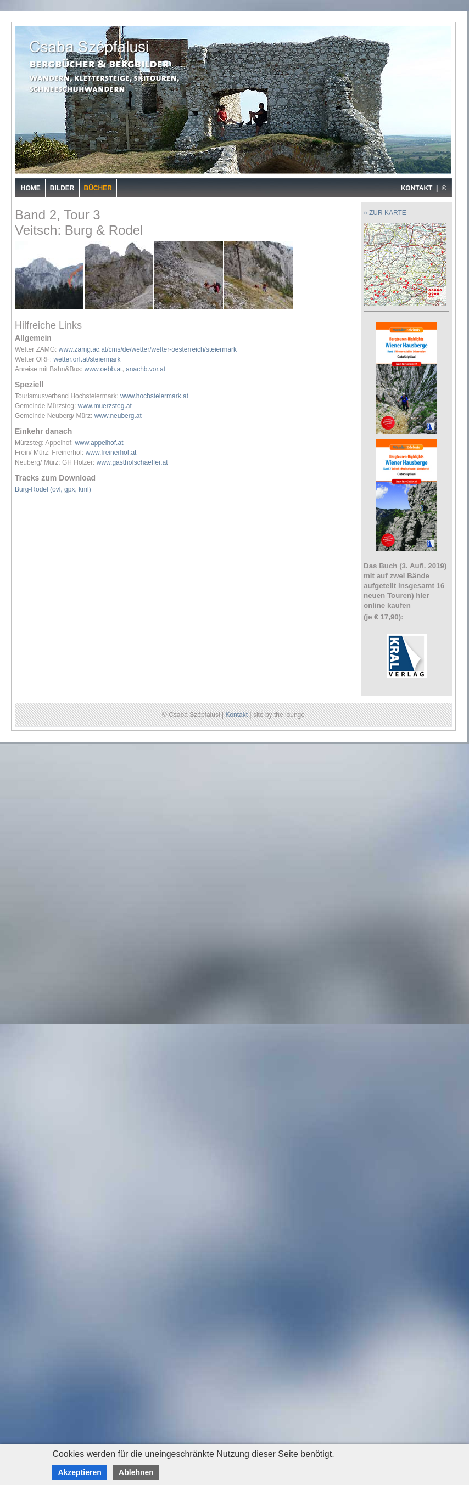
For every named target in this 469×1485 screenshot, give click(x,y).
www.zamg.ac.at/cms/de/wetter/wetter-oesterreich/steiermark (148, 349)
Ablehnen (136, 1472)
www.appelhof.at (99, 443)
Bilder (62, 188)
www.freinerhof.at (111, 452)
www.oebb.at (103, 369)
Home (31, 188)
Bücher (98, 188)
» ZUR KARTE (385, 213)
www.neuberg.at (118, 416)
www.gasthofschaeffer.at (132, 462)
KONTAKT (417, 188)
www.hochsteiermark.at (154, 396)
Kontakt (236, 715)
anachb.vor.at (145, 369)
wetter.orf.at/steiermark (86, 359)
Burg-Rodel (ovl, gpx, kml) (53, 489)
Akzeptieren (79, 1472)
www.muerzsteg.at (105, 406)
